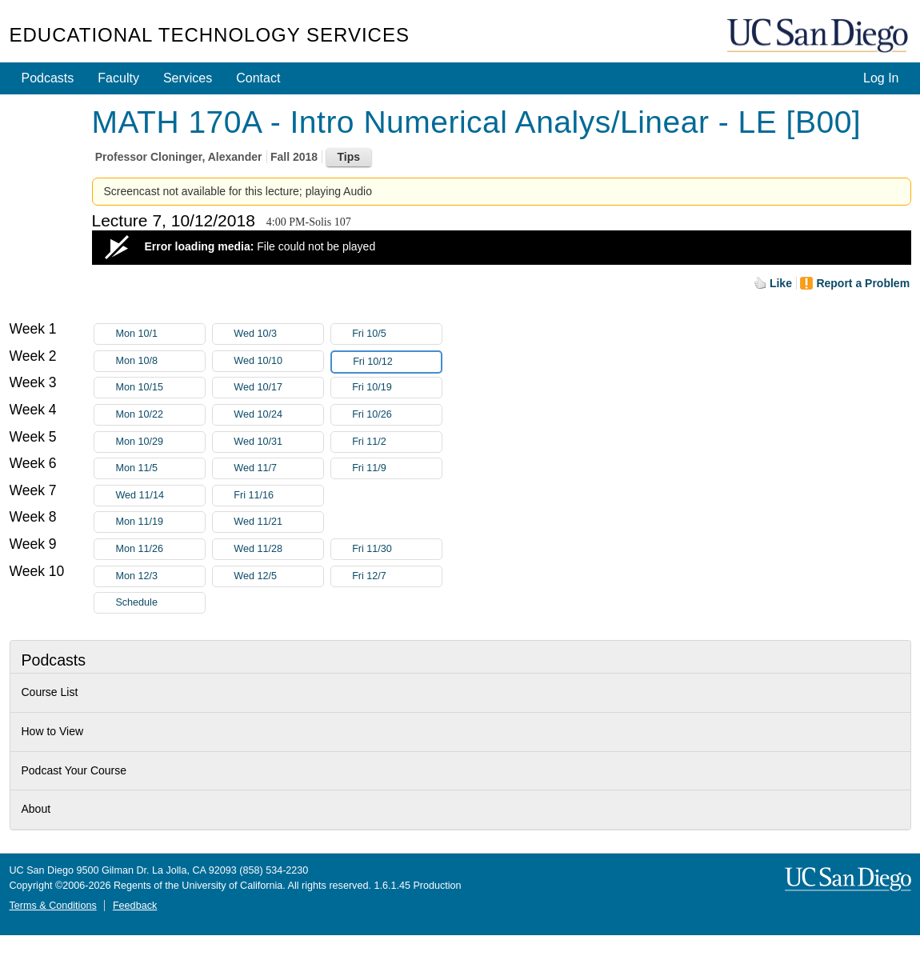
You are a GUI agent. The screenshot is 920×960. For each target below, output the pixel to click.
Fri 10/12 (397, 362)
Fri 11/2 (397, 442)
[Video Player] (501, 247)
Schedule (136, 602)
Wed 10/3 (278, 334)
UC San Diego (819, 36)
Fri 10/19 (397, 388)
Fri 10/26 (397, 415)
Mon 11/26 (160, 549)
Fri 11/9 (397, 468)
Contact (258, 78)
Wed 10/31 (278, 442)
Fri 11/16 (278, 496)
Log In (880, 78)
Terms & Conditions (53, 905)
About (36, 808)
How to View (53, 731)
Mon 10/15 (160, 388)
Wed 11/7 (278, 468)
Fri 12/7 (397, 576)
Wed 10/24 (278, 415)
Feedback (135, 905)
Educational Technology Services (210, 35)
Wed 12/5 (278, 576)
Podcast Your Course (74, 770)
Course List (50, 692)
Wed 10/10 (278, 361)
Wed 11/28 (278, 549)
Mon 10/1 (160, 334)
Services (187, 78)
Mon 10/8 (160, 361)
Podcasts (48, 78)
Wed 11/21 (278, 522)
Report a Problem (863, 283)
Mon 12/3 (160, 576)
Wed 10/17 (278, 388)
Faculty (118, 78)
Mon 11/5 (160, 468)
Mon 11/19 (160, 522)
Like (781, 283)
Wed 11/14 (160, 496)
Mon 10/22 (160, 415)
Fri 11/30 (397, 549)
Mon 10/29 (160, 442)
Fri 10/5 (397, 334)
